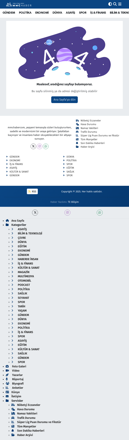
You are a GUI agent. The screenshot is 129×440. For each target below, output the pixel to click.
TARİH (18, 306)
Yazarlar (14, 375)
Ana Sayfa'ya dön (65, 99)
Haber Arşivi (85, 146)
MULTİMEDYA (22, 276)
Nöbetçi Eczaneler (88, 120)
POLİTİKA (25, 12)
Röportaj (15, 379)
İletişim (13, 396)
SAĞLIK (68, 171)
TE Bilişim (73, 201)
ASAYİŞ (70, 12)
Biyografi (15, 383)
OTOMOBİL (21, 280)
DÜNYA (57, 12)
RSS (32, 191)
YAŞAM (19, 310)
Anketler (14, 388)
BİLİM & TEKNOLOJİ (26, 233)
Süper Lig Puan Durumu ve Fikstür (97, 135)
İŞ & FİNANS (98, 12)
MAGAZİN (20, 272)
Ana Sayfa (15, 220)
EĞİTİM (68, 167)
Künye (13, 392)
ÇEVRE (18, 238)
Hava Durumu (86, 124)
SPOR (82, 12)
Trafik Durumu (86, 131)
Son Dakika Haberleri (90, 143)
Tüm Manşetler (87, 139)
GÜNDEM (9, 12)
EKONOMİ (42, 12)
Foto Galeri (16, 366)
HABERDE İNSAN (24, 259)
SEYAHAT (20, 298)
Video (12, 370)
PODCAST (20, 285)
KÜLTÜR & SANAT (17, 171)
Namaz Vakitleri (87, 128)
